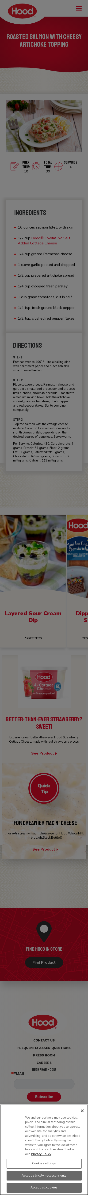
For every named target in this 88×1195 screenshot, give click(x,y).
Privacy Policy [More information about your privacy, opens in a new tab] (41, 1154)
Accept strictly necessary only (44, 1176)
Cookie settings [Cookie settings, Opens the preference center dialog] (44, 1163)
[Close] (82, 1111)
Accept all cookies (44, 1187)
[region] (44, 1149)
